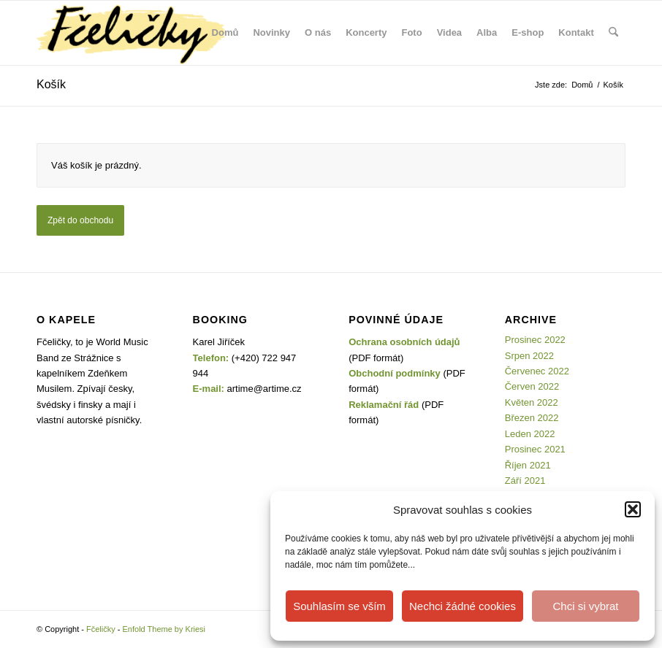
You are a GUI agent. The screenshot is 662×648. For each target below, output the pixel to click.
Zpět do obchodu (80, 220)
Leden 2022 (530, 433)
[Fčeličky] (131, 33)
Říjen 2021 (528, 465)
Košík (51, 84)
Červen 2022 (532, 386)
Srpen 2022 (529, 355)
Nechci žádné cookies (462, 606)
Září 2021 (525, 480)
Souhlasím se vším (339, 606)
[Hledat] (613, 33)
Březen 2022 (532, 417)
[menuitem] (225, 33)
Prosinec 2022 (535, 339)
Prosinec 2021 (535, 449)
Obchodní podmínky (395, 373)
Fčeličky (100, 629)
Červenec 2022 (537, 371)
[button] (632, 509)
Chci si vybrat (585, 606)
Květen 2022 (531, 402)
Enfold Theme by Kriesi (164, 629)
